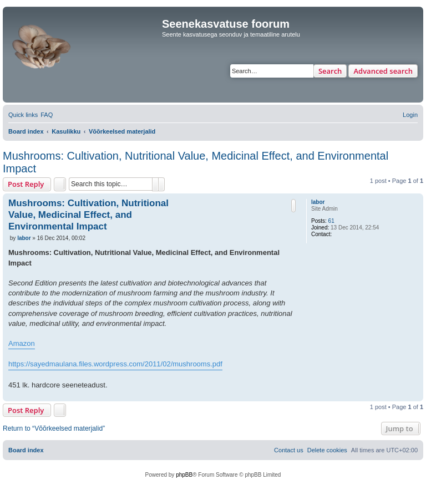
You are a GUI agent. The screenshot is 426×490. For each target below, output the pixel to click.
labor (317, 202)
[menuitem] (46, 114)
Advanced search (383, 71)
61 (331, 221)
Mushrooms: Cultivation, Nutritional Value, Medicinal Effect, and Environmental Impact (195, 162)
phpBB (184, 475)
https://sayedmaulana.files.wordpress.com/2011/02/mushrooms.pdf (115, 364)
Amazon (21, 343)
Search (330, 71)
